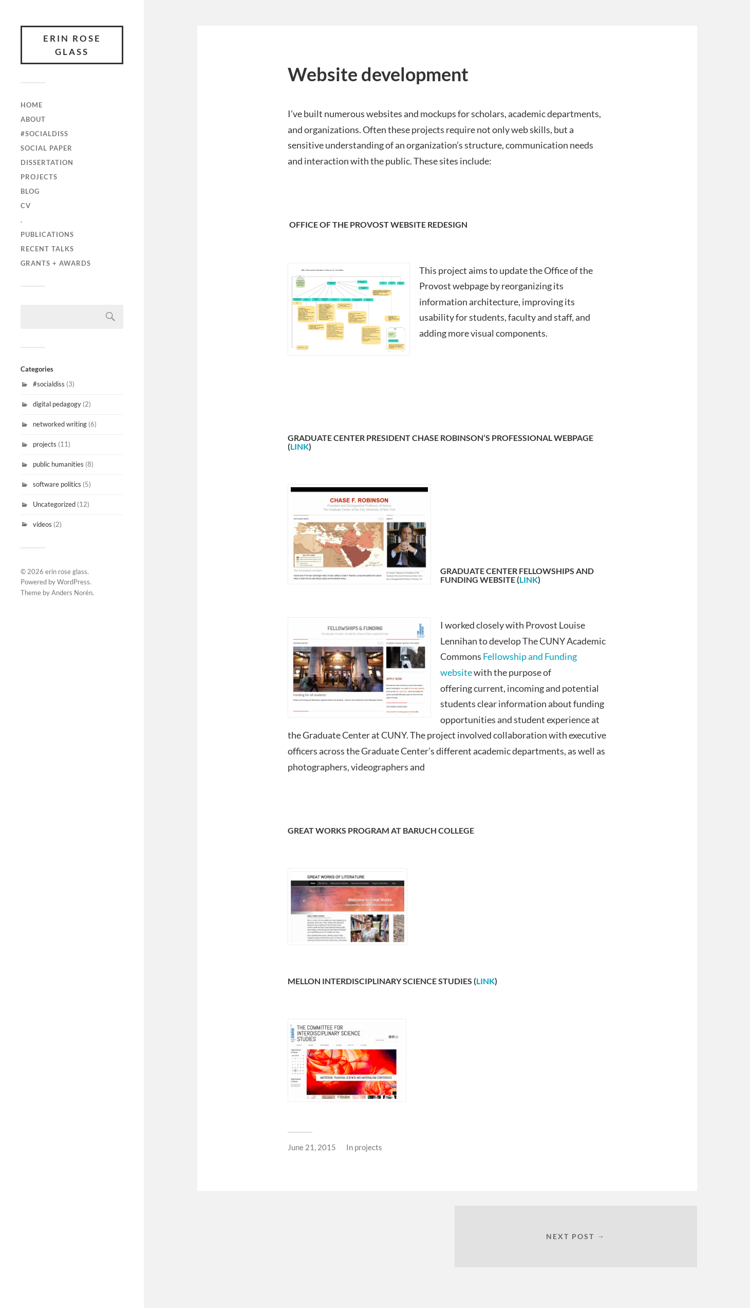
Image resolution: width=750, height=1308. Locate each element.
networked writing (60, 424)
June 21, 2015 (312, 1147)
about (33, 119)
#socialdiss (49, 384)
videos (42, 524)
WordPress (73, 582)
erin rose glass (72, 45)
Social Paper (46, 148)
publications (47, 234)
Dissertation (47, 162)
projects (39, 177)
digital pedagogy (57, 404)
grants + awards (56, 263)
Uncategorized (54, 504)
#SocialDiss (44, 134)
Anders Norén (71, 592)
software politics (57, 484)
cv (26, 205)
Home (32, 105)
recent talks (47, 249)
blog (30, 191)
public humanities (58, 464)
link (299, 446)
